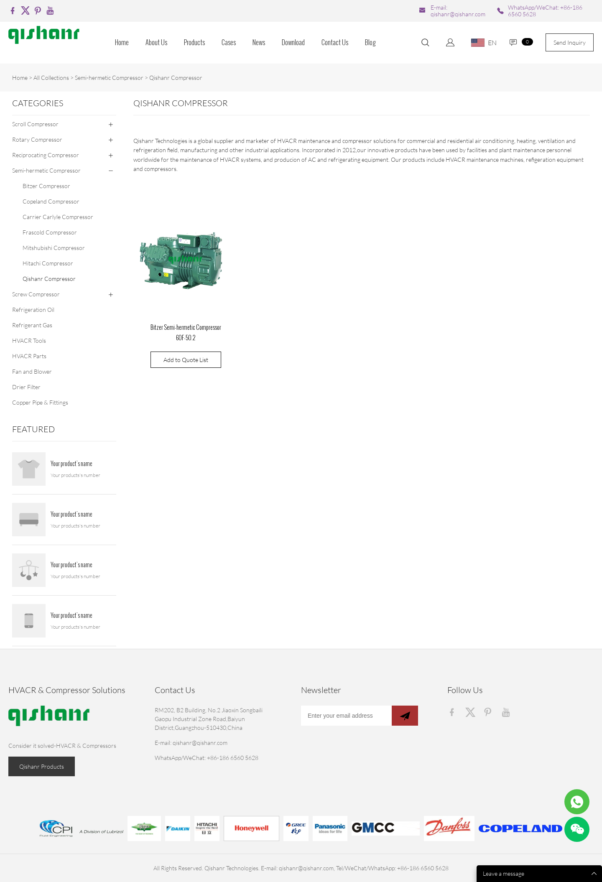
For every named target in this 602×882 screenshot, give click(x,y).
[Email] (346, 716)
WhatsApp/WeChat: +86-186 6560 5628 (545, 11)
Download (293, 42)
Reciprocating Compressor (45, 154)
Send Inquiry (570, 42)
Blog (370, 42)
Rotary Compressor (37, 139)
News (259, 42)
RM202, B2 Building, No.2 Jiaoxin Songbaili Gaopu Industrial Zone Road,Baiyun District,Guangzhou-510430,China (209, 718)
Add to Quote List (185, 359)
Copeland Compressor (51, 201)
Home (122, 42)
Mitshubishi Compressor (54, 247)
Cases (229, 42)
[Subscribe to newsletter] (405, 716)
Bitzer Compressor (46, 185)
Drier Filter (26, 386)
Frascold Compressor (50, 232)
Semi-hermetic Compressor (109, 77)
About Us (156, 42)
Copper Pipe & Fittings (40, 402)
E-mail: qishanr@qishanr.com (458, 11)
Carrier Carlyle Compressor (58, 216)
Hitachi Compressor (48, 263)
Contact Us (334, 42)
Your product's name (71, 464)
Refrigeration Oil (33, 309)
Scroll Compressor (35, 123)
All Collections (51, 77)
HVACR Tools (29, 340)
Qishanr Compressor (175, 77)
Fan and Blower (32, 371)
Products (194, 42)
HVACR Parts (29, 355)
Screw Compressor (36, 294)
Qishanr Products (41, 766)
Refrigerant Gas (32, 325)
